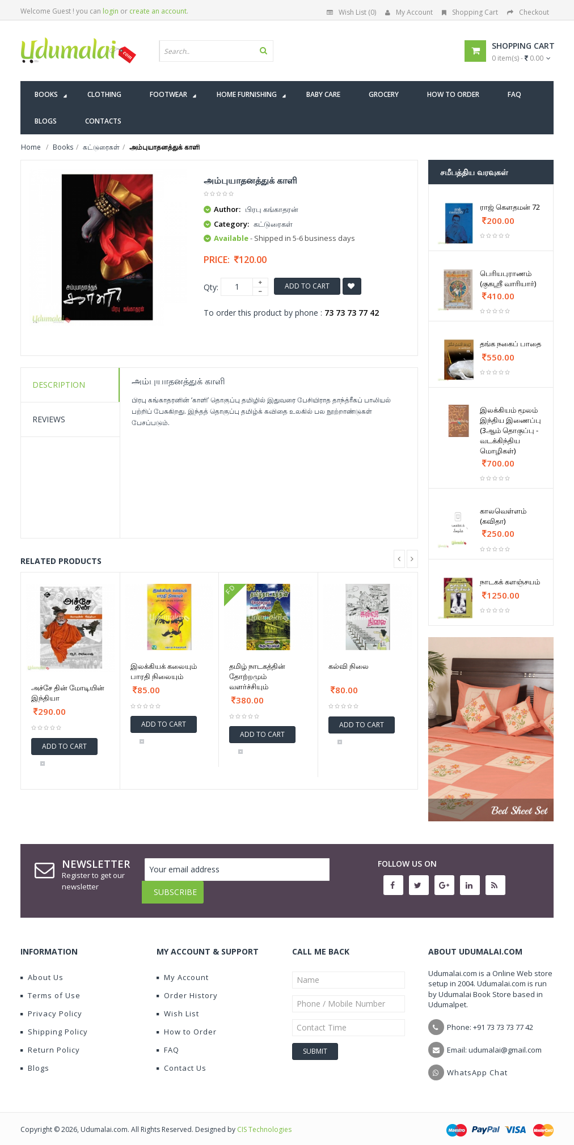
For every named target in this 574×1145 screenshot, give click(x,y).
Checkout (528, 12)
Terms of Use (50, 987)
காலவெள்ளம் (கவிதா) (503, 516)
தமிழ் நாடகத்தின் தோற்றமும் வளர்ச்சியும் (257, 676)
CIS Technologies (264, 1121)
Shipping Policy (54, 1023)
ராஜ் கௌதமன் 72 (510, 207)
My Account (409, 12)
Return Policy (50, 1041)
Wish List (178, 1005)
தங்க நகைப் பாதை (510, 343)
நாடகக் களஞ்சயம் (510, 581)
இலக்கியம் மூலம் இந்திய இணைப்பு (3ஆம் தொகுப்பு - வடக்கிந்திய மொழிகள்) (510, 430)
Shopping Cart (470, 12)
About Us (42, 969)
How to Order (187, 1023)
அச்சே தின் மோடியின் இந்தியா (67, 692)
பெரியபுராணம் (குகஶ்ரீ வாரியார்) (508, 278)
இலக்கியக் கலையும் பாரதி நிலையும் (163, 671)
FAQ (168, 1041)
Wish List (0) (351, 12)
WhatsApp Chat (477, 1064)
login (111, 11)
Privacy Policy (51, 1005)
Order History (187, 987)
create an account (158, 11)
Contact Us (181, 1059)
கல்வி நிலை (348, 666)
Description (58, 384)
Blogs (34, 1059)
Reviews (48, 419)
